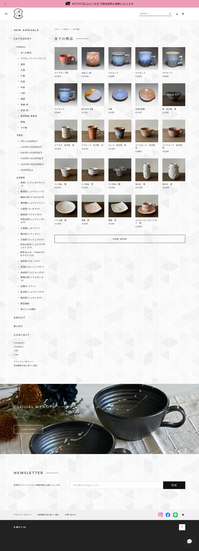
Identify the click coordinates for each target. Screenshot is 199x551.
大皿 (23, 70)
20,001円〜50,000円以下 (32, 164)
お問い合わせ (70, 515)
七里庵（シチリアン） (30, 228)
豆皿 (23, 81)
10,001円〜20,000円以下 (32, 158)
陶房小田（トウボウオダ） (32, 197)
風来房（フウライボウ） (31, 214)
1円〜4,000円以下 (29, 141)
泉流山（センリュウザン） (32, 266)
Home (57, 29)
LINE (16, 350)
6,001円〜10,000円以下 (31, 152)
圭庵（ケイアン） (28, 286)
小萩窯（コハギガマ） (30, 208)
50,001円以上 (27, 170)
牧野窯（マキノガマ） (30, 261)
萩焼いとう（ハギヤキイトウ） (33, 184)
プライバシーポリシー (23, 361)
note (16, 354)
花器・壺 (24, 110)
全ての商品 (26, 52)
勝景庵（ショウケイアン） (32, 203)
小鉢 (23, 93)
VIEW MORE (120, 239)
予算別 (19, 135)
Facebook (18, 346)
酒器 (23, 99)
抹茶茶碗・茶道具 (29, 116)
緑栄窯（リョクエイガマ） (32, 272)
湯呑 (23, 64)
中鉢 (23, 87)
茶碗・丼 (24, 104)
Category (21, 46)
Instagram (19, 342)
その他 (24, 127)
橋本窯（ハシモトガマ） (31, 297)
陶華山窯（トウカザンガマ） (32, 279)
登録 (174, 485)
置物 (23, 122)
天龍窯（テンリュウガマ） (32, 239)
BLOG (18, 326)
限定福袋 (25, 303)
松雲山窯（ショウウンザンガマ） (33, 221)
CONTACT (22, 334)
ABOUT (20, 317)
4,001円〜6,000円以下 (31, 147)
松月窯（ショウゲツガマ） (32, 292)
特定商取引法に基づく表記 (25, 365)
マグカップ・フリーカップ (33, 58)
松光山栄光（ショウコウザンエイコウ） (32, 246)
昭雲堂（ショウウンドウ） (32, 191)
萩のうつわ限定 (28, 309)
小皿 (23, 75)
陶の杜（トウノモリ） (30, 234)
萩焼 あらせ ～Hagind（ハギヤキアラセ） (32, 253)
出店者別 (20, 177)
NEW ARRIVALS (26, 30)
